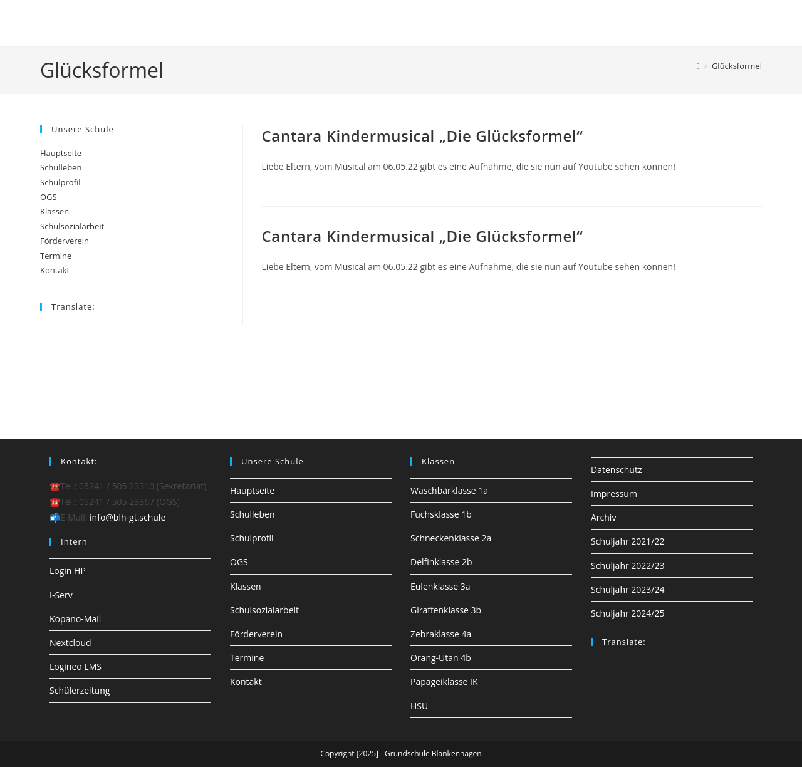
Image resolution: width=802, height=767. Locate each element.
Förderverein (64, 240)
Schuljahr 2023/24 (628, 589)
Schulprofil (60, 182)
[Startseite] (698, 65)
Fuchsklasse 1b (441, 514)
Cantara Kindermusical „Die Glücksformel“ (422, 135)
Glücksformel (737, 65)
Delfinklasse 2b (441, 562)
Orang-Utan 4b (440, 658)
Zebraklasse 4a (440, 634)
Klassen (54, 211)
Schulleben (60, 167)
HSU (419, 706)
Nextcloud (70, 643)
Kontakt (55, 270)
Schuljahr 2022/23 (628, 565)
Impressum (614, 493)
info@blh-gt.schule (127, 517)
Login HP (67, 571)
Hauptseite (60, 153)
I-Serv (61, 595)
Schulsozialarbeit (72, 226)
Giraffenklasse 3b (445, 610)
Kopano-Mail (75, 619)
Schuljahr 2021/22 (628, 541)
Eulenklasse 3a (440, 586)
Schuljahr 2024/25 (628, 613)
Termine (55, 255)
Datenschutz (616, 470)
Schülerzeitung (79, 690)
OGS (48, 196)
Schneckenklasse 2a (450, 538)
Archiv (603, 517)
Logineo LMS (75, 666)
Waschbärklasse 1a (449, 490)
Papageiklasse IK (444, 681)
